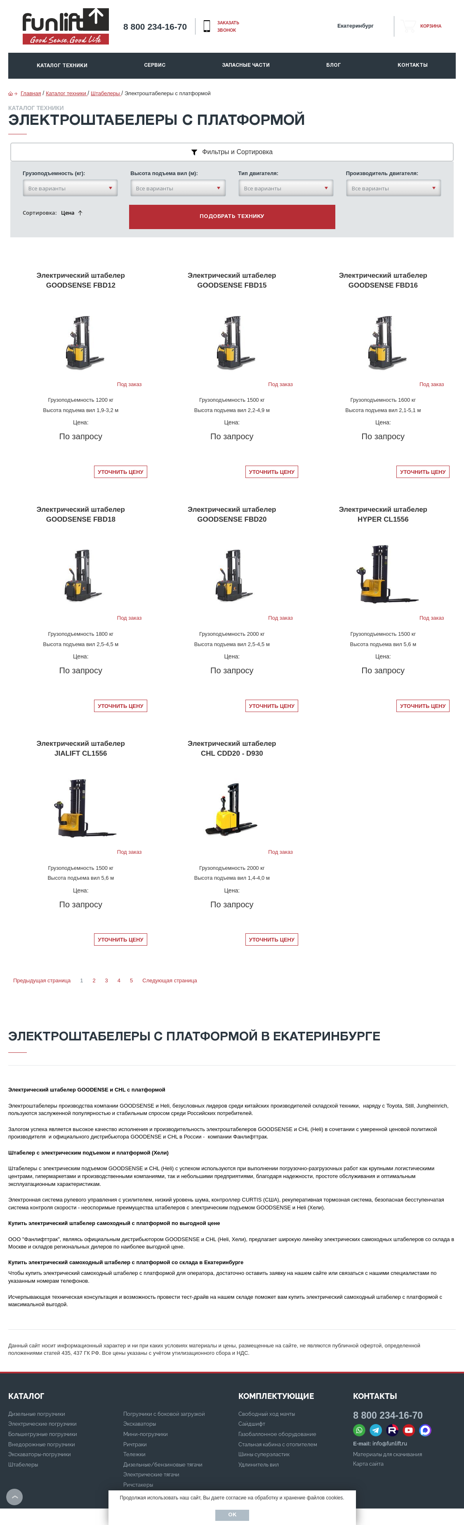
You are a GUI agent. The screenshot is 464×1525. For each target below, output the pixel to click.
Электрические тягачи (151, 1443)
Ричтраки (135, 1413)
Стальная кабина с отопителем (277, 1413)
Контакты (413, 65)
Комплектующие (276, 1364)
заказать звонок (228, 26)
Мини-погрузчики (145, 1402)
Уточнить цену (120, 440)
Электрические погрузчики (42, 1392)
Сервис (154, 65)
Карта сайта (368, 1432)
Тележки (134, 1423)
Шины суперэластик (264, 1423)
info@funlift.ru (389, 1412)
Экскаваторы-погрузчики (39, 1423)
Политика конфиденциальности (47, 1505)
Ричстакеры (138, 1453)
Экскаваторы (139, 1392)
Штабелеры (23, 1433)
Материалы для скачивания (387, 1423)
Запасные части (246, 65)
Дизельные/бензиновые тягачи (163, 1433)
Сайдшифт (251, 1392)
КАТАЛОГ (26, 1364)
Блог (333, 65)
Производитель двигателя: (382, 154)
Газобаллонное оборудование (277, 1402)
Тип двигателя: (258, 154)
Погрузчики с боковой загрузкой (164, 1382)
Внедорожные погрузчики (41, 1413)
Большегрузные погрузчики (42, 1402)
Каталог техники (62, 65)
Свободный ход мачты (266, 1382)
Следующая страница (169, 949)
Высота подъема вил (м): (164, 154)
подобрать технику (232, 197)
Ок (232, 1515)
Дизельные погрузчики (36, 1382)
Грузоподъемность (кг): (54, 154)
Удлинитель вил (258, 1433)
